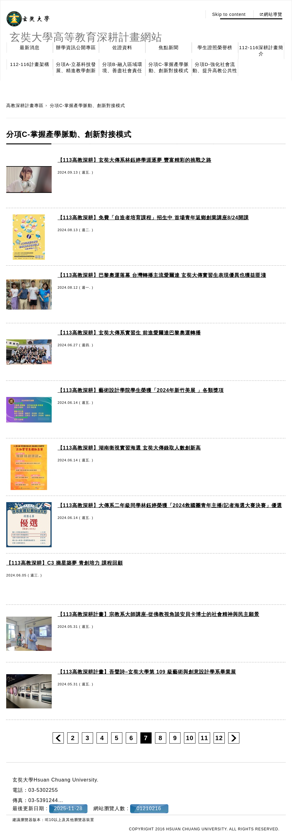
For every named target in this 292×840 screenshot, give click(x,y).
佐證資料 (122, 47)
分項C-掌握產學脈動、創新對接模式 (168, 67)
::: (195, 14)
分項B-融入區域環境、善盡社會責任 (122, 67)
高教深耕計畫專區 (25, 105)
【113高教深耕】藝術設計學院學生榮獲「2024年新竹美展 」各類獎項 (141, 390)
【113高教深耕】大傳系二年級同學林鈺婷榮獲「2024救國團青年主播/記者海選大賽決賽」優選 (170, 505)
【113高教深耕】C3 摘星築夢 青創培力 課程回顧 (64, 563)
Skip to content (229, 14)
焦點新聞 (169, 47)
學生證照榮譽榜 (214, 47)
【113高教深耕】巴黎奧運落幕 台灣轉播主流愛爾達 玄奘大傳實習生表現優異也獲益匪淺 (162, 275)
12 (219, 738)
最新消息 (30, 47)
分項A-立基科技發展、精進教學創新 (76, 67)
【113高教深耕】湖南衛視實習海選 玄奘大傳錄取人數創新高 (129, 447)
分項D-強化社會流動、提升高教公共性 (214, 67)
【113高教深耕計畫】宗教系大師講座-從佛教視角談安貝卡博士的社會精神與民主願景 (158, 614)
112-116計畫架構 (29, 64)
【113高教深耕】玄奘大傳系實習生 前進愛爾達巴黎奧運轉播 (129, 332)
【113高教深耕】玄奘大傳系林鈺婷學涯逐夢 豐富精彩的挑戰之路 (134, 160)
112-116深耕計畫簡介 (261, 50)
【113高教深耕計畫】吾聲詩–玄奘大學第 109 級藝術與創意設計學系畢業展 (147, 671)
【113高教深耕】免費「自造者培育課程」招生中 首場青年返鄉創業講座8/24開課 (153, 217)
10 (189, 738)
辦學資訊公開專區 (76, 47)
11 (204, 738)
